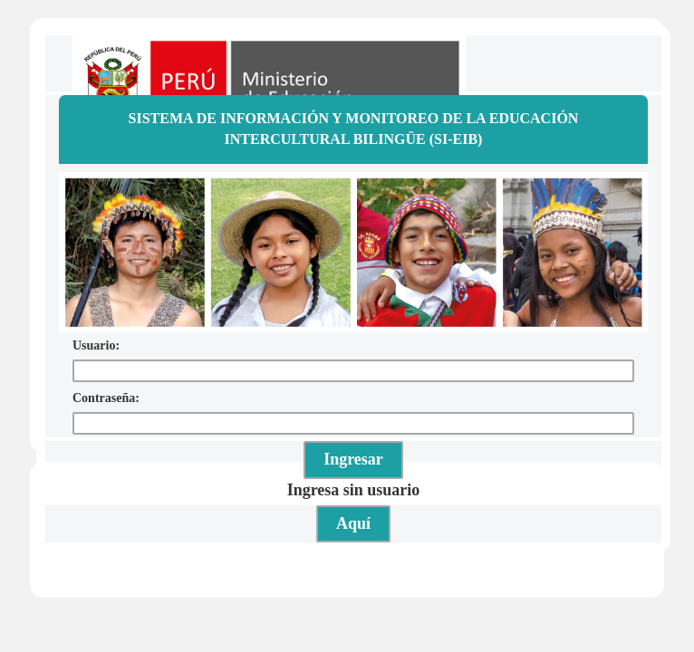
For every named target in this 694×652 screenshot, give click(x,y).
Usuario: (96, 345)
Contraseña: (106, 398)
